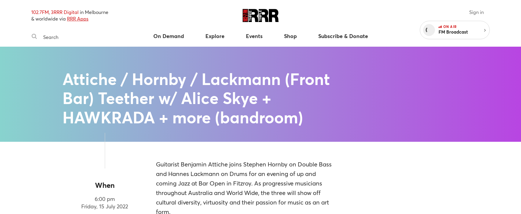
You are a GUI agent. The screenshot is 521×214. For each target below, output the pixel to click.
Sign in (476, 12)
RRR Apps (77, 18)
